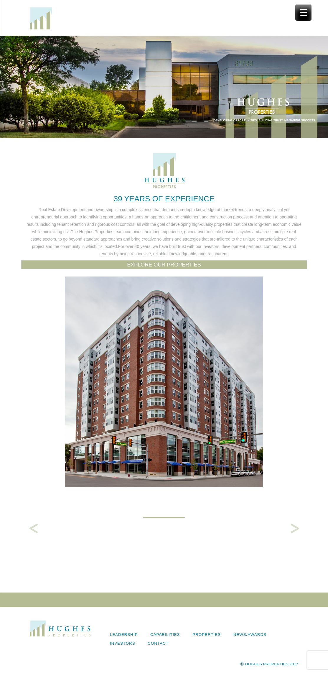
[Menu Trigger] (303, 12)
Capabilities (165, 634)
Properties (206, 634)
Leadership (124, 634)
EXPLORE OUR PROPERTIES (164, 265)
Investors (122, 643)
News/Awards (249, 634)
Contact (158, 643)
